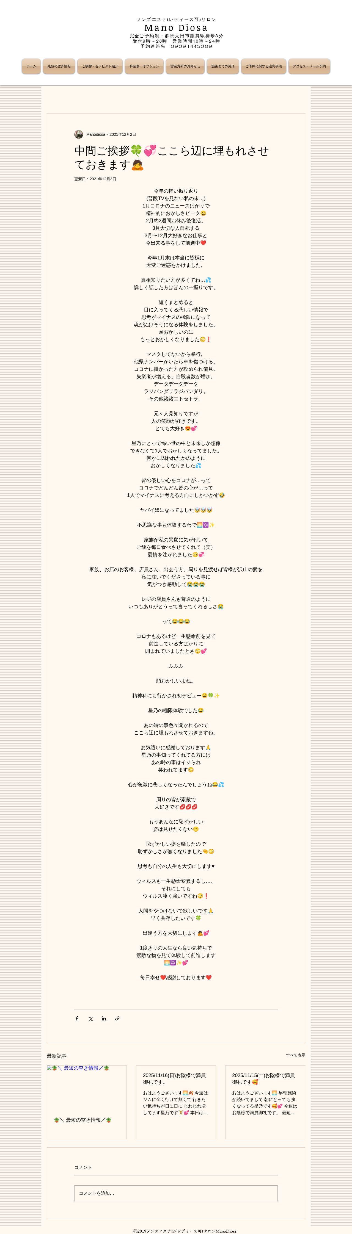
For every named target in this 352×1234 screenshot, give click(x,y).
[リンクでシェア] (117, 1018)
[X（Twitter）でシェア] (90, 1018)
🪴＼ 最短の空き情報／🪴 (83, 1120)
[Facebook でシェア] (76, 1018)
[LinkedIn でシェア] (103, 1018)
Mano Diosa (176, 27)
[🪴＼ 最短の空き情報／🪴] (87, 1088)
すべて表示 (295, 1055)
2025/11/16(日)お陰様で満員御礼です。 (174, 1079)
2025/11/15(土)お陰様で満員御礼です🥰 (263, 1079)
